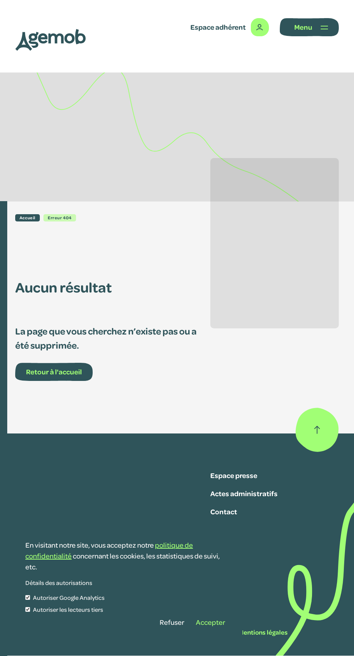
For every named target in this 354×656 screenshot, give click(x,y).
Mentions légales (263, 632)
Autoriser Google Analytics (69, 597)
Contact (223, 511)
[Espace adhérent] (229, 27)
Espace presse (233, 475)
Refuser (172, 622)
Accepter (210, 622)
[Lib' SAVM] (50, 40)
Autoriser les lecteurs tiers (68, 609)
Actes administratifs (244, 493)
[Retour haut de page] (317, 430)
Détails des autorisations (58, 582)
